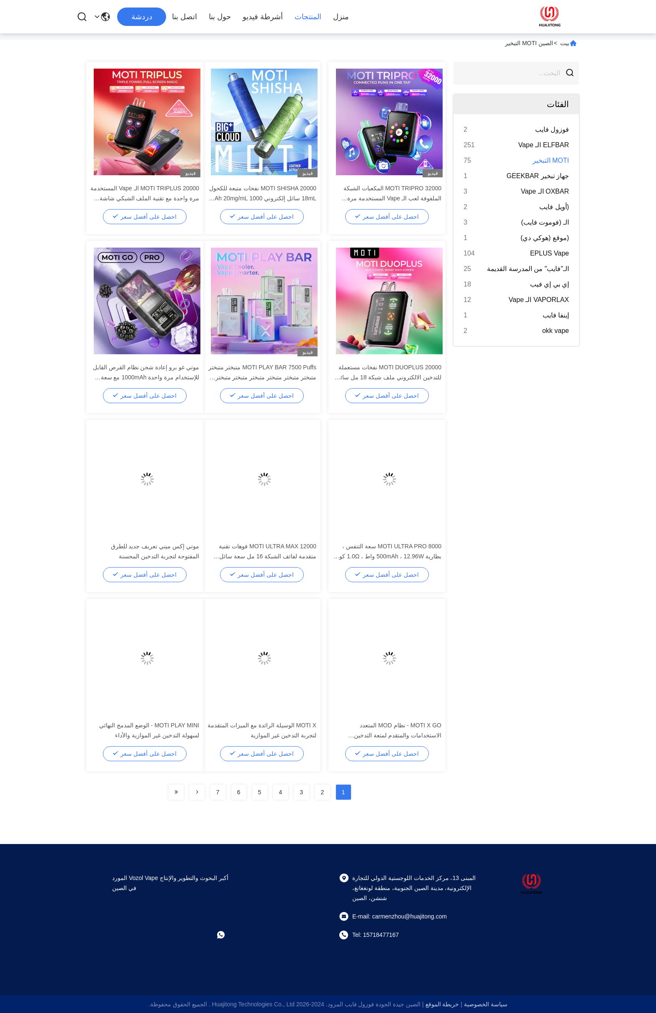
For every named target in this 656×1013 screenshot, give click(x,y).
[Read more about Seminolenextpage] (197, 792)
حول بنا (220, 16)
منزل (341, 16)
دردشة (141, 17)
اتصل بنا (184, 16)
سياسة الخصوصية (485, 1004)
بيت (564, 43)
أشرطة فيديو (263, 16)
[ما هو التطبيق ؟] (227, 935)
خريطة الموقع (442, 1004)
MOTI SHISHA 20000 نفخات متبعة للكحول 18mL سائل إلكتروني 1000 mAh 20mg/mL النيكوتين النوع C (262, 198)
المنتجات (308, 16)
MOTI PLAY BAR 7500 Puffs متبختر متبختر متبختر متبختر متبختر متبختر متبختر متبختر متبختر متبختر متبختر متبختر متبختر (262, 377)
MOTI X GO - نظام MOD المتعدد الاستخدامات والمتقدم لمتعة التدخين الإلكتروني (397, 735)
